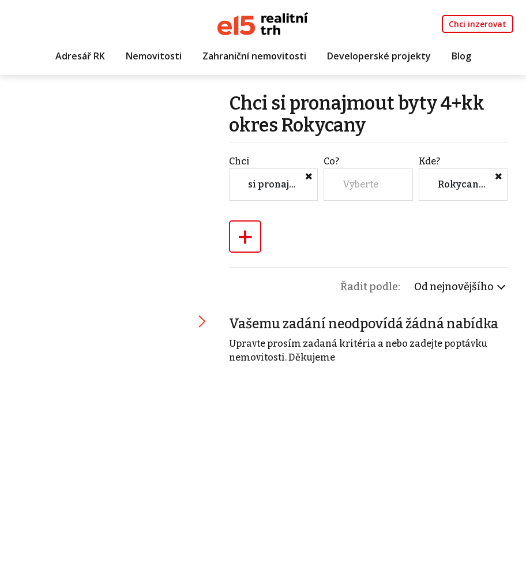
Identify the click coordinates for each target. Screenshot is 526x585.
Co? (331, 161)
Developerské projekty (379, 56)
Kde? (429, 161)
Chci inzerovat (477, 23)
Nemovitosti (154, 56)
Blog (461, 56)
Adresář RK (80, 56)
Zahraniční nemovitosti (254, 56)
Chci (239, 161)
